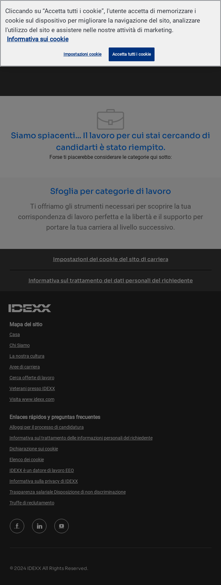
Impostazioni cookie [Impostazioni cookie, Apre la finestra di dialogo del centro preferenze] (82, 54)
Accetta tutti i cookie (131, 54)
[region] (110, 33)
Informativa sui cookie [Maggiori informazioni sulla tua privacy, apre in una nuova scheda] (37, 39)
